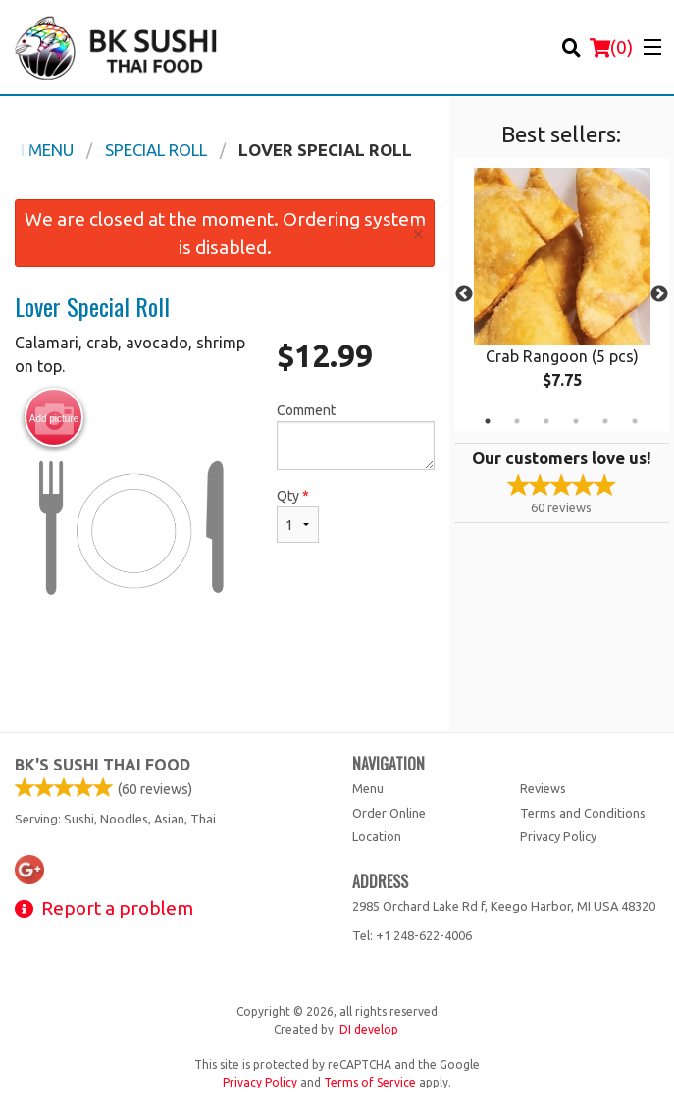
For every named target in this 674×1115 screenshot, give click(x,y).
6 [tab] (635, 421)
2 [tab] (517, 421)
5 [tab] (605, 421)
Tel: (412, 935)
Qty (298, 515)
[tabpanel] (561, 294)
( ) (611, 47)
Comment (356, 436)
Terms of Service (370, 1082)
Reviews (543, 788)
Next (659, 294)
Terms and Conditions (583, 813)
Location (376, 836)
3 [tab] (546, 421)
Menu (368, 788)
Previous (464, 294)
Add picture (54, 418)
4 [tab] (576, 421)
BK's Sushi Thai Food (102, 764)
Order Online (389, 813)
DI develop (368, 1029)
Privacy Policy (558, 836)
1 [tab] (487, 421)
